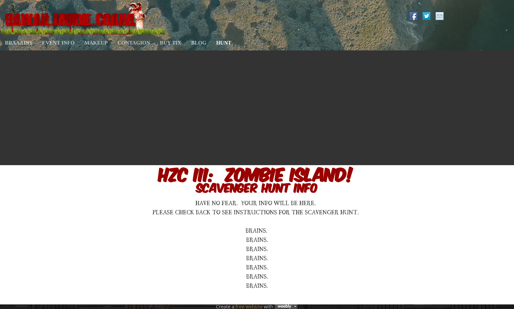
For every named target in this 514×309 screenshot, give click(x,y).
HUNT (223, 43)
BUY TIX (170, 43)
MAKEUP (96, 43)
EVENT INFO (58, 43)
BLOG (198, 43)
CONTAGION (134, 43)
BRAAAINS (18, 43)
